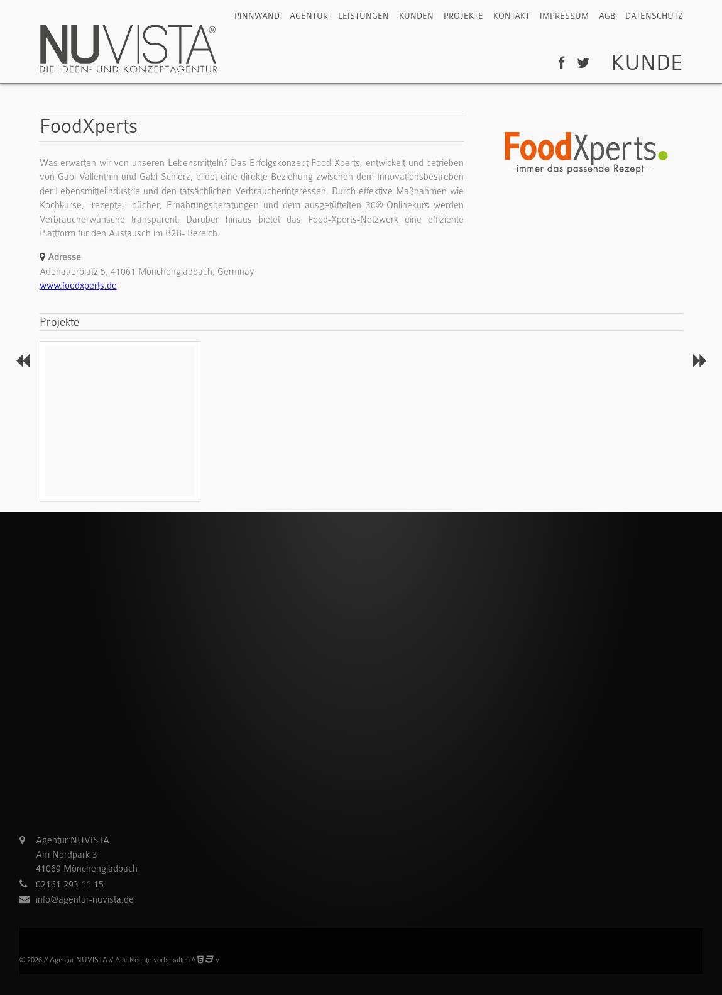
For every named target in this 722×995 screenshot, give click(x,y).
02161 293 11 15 (70, 884)
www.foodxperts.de (78, 286)
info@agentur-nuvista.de (85, 899)
